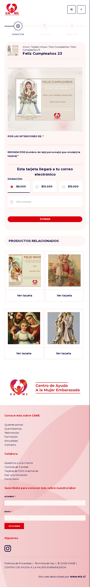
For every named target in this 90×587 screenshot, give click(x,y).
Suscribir (14, 526)
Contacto (10, 444)
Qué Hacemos (13, 428)
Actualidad (11, 440)
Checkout (45, 29)
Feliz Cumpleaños (59, 46)
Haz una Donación (15, 474)
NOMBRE (10, 496)
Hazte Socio (11, 479)
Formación (11, 436)
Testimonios (11, 432)
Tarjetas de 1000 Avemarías (21, 470)
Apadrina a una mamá (18, 462)
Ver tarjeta (24, 295)
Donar (45, 219)
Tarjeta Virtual (39, 46)
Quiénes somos (13, 424)
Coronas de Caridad (16, 466)
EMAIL (8, 511)
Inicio (26, 46)
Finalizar (72, 29)
